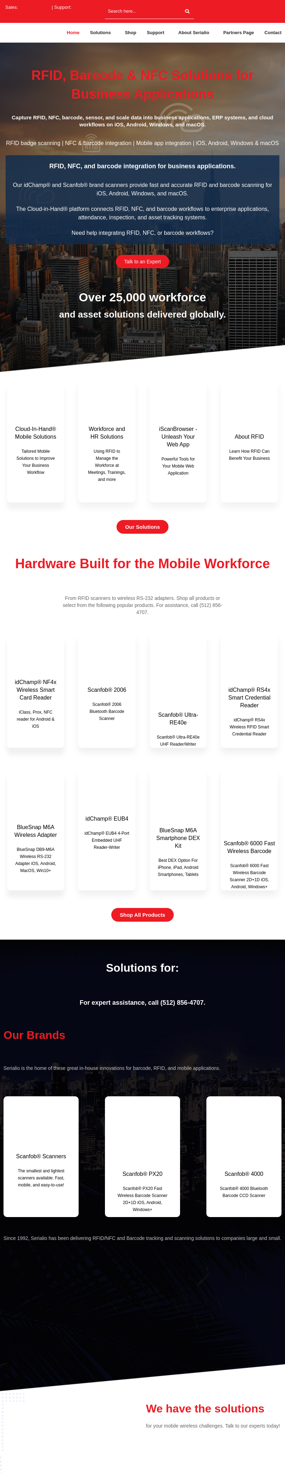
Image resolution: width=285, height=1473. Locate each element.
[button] (102, 32)
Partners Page (238, 32)
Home (73, 32)
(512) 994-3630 (35, 7)
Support (155, 32)
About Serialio (193, 32)
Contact (273, 32)
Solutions (100, 32)
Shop (131, 32)
